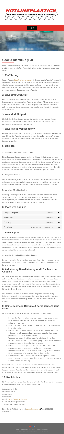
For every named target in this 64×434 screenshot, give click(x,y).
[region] (32, 41)
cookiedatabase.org (33, 409)
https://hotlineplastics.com (23, 80)
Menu (32, 28)
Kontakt (17, 429)
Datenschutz (24, 429)
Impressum (32, 429)
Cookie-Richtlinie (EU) (43, 429)
